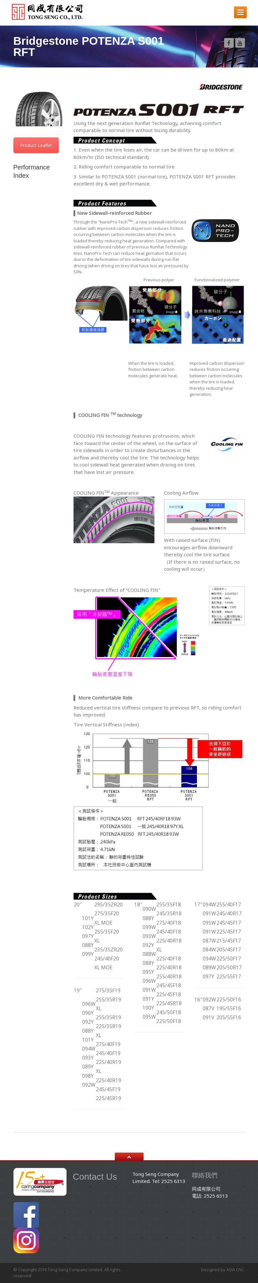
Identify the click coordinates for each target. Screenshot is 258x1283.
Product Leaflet (36, 145)
